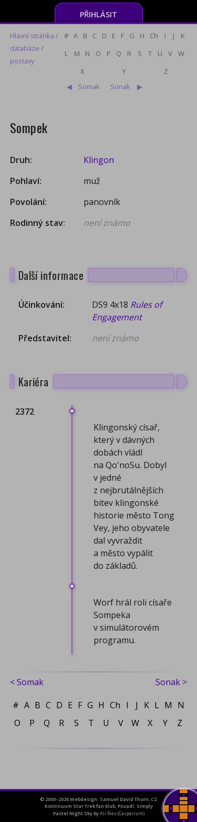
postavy (22, 61)
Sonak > (171, 682)
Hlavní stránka (32, 35)
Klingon (99, 160)
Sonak (120, 86)
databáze (24, 48)
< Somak (27, 682)
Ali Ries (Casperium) (122, 813)
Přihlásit (98, 14)
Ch (154, 35)
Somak (89, 86)
